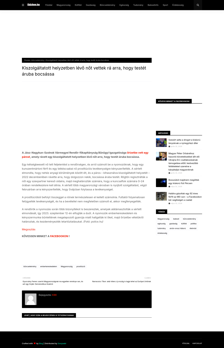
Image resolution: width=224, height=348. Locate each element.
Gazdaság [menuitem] (91, 5)
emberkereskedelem (48, 266)
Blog (41, 343)
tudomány (162, 228)
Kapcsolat (197, 343)
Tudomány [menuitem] (138, 5)
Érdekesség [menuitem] (178, 5)
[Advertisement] (108, 36)
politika (193, 224)
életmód (193, 228)
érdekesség (162, 233)
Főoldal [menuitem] (48, 5)
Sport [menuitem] (165, 5)
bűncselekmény (37, 60)
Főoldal (27, 60)
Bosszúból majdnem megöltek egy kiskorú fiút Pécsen (184, 182)
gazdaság (173, 224)
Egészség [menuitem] (124, 5)
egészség (161, 224)
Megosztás (28, 229)
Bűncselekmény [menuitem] (107, 5)
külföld (184, 224)
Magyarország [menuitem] (63, 5)
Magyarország (67, 266)
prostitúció (80, 266)
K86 (54, 294)
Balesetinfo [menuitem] (153, 5)
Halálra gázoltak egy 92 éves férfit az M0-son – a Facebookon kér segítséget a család (185, 196)
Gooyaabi (62, 343)
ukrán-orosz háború (178, 228)
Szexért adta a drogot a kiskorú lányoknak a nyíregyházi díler (184, 141)
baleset (176, 219)
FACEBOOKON (59, 236)
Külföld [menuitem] (78, 5)
